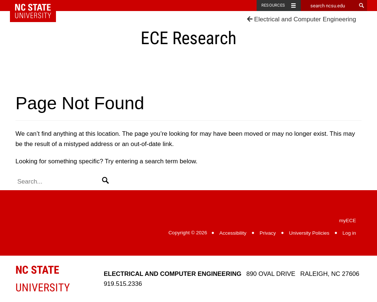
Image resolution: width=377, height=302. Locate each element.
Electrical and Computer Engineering (301, 19)
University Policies (309, 233)
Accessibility (233, 233)
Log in (349, 233)
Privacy (268, 233)
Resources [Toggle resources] (273, 5)
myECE (347, 220)
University (42, 278)
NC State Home (37, 5)
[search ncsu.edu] (328, 5)
